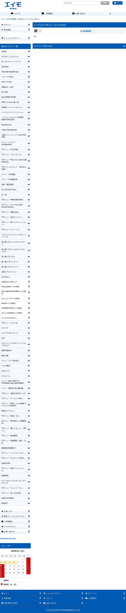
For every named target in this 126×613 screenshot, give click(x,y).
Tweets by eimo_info (8, 539)
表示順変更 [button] (85, 31)
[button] (110, 13)
